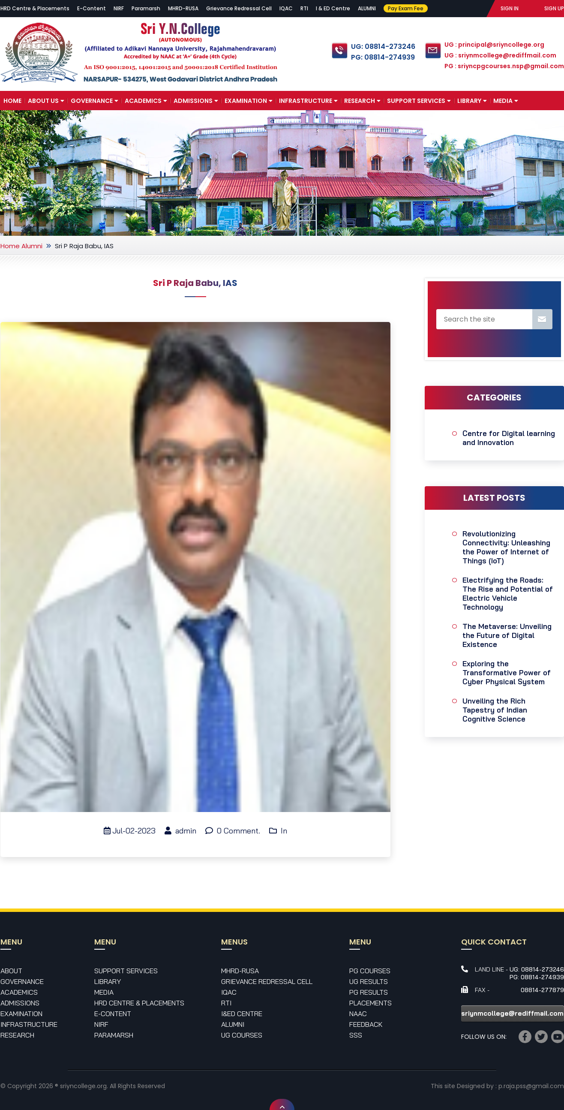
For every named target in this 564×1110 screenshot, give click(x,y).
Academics (146, 100)
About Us (46, 100)
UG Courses (241, 1035)
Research (362, 100)
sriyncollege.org (83, 1086)
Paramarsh (146, 8)
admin (180, 831)
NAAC (358, 1013)
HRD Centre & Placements (34, 8)
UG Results (368, 981)
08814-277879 (542, 990)
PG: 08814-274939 (383, 57)
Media (505, 100)
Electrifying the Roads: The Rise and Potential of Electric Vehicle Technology (507, 593)
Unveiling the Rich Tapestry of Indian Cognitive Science (494, 709)
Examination (249, 100)
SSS (355, 1035)
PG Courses (369, 970)
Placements (370, 1003)
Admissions (196, 100)
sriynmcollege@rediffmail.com (512, 1013)
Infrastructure (308, 100)
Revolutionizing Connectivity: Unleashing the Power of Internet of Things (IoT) (506, 547)
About (11, 970)
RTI (304, 8)
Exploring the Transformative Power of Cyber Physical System (506, 672)
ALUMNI (367, 8)
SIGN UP (554, 8)
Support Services (419, 100)
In (278, 831)
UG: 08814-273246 (383, 46)
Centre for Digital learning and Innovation (508, 438)
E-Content (91, 8)
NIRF (119, 8)
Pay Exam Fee (405, 8)
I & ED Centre (333, 8)
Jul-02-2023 (130, 831)
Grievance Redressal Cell (239, 8)
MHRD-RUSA (183, 8)
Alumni (31, 245)
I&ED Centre (241, 1013)
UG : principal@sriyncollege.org (494, 44)
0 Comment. (232, 831)
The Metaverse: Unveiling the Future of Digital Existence (507, 635)
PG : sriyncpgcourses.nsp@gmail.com (504, 66)
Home (12, 100)
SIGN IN (510, 8)
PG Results (368, 992)
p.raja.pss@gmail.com (531, 1086)
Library (472, 100)
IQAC (286, 8)
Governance (94, 100)
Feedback (366, 1024)
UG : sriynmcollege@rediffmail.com (500, 55)
